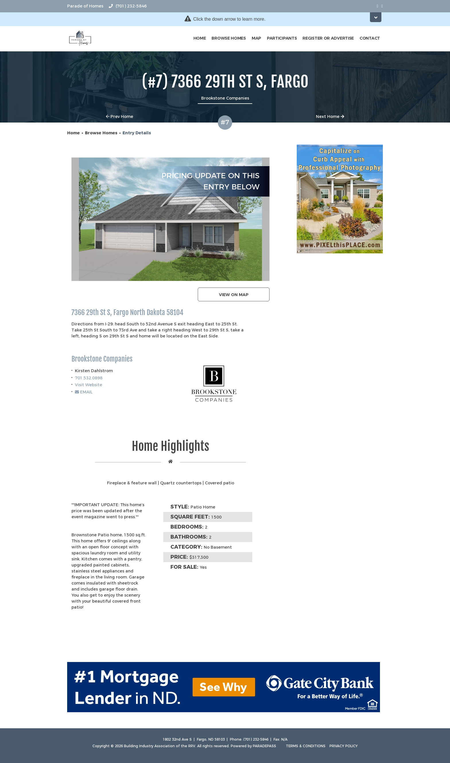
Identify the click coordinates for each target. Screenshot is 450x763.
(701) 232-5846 (128, 6)
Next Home (330, 116)
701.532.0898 (88, 377)
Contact (370, 38)
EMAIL (84, 392)
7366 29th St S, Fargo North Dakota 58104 (127, 312)
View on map (234, 294)
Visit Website (88, 384)
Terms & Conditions (305, 746)
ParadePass (264, 746)
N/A (284, 739)
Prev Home (119, 116)
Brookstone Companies (102, 359)
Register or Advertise (328, 38)
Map (256, 38)
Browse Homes (229, 38)
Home (199, 38)
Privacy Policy (343, 746)
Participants (282, 38)
